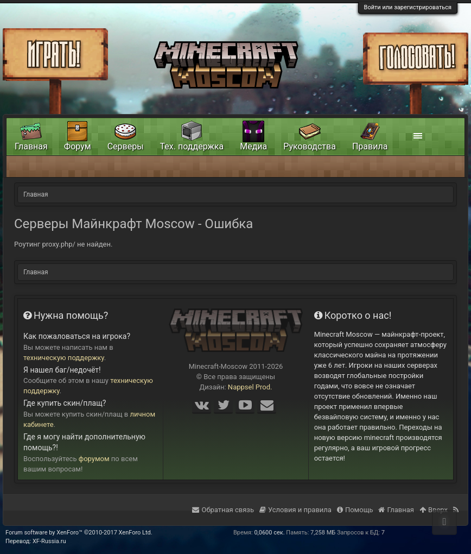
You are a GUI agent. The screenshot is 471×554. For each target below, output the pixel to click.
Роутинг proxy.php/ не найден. (63, 244)
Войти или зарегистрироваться (407, 7)
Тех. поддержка (192, 146)
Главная (31, 146)
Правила (369, 146)
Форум (77, 146)
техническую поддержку (63, 358)
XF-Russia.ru (49, 541)
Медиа (253, 146)
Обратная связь (223, 510)
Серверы (125, 146)
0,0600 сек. (269, 532)
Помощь (355, 510)
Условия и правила (295, 510)
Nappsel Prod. (250, 387)
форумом (94, 459)
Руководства (309, 146)
